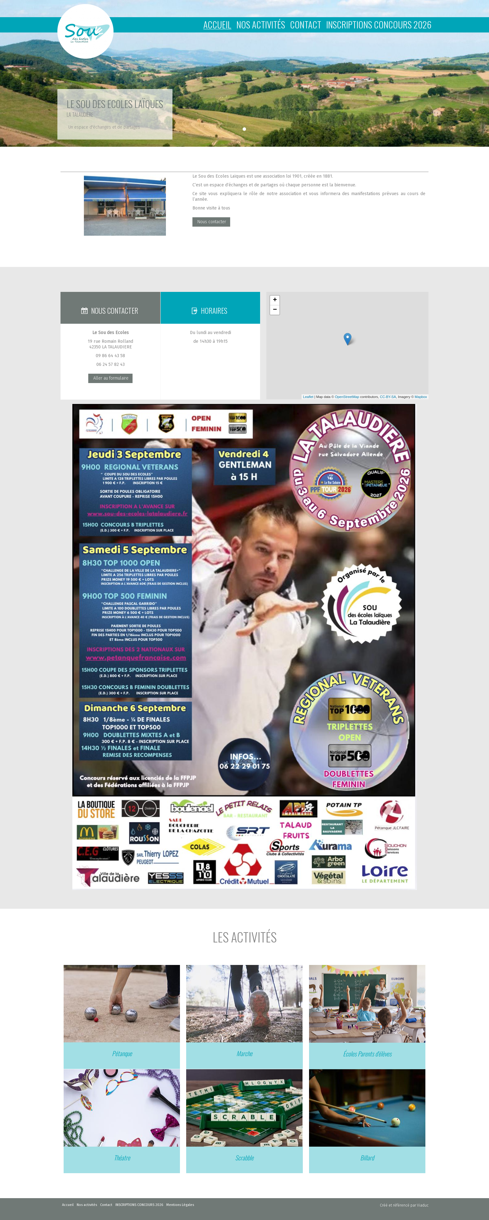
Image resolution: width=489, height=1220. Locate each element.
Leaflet (308, 397)
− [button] (275, 310)
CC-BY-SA (388, 397)
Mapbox (421, 397)
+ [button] (275, 300)
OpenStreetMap (347, 397)
